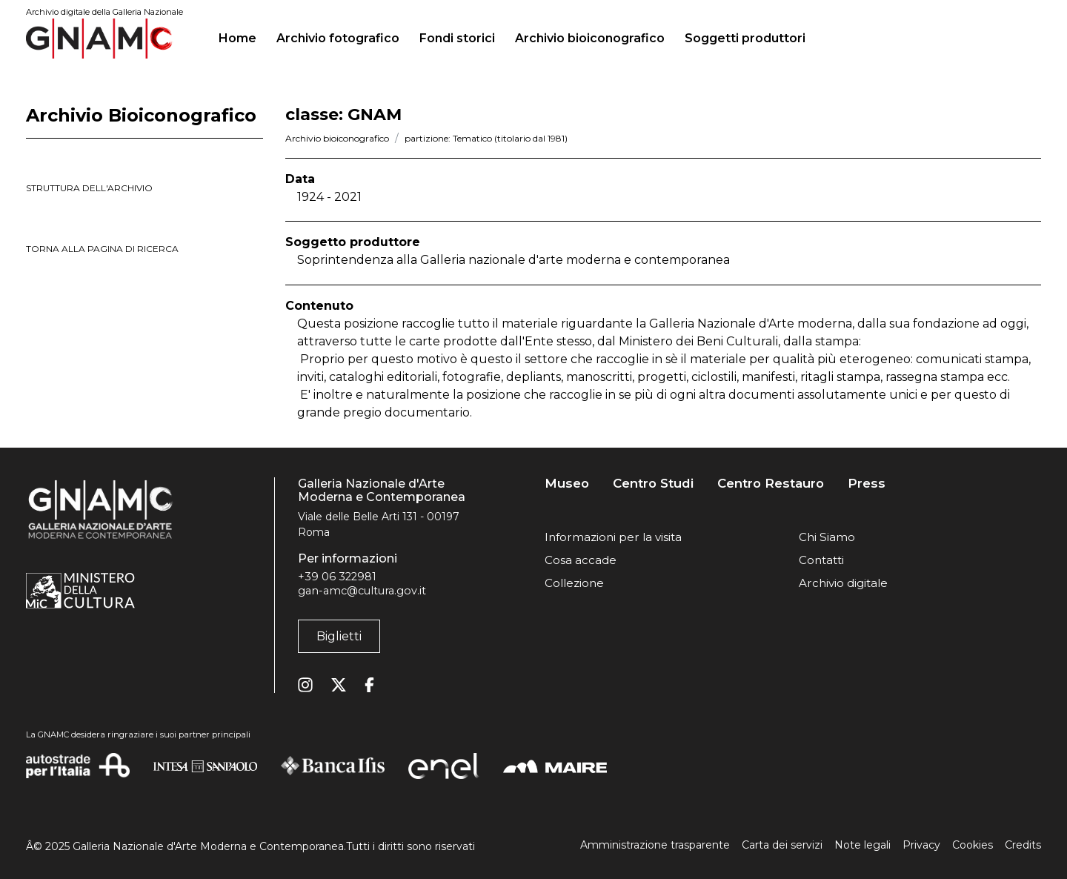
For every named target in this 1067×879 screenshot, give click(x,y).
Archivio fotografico (337, 38)
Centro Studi (653, 483)
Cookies (972, 845)
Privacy (921, 845)
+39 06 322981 (337, 576)
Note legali (862, 845)
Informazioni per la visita (613, 537)
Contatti (821, 560)
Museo (567, 483)
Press (866, 483)
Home (243, 36)
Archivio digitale (843, 583)
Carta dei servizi (782, 845)
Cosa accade (580, 560)
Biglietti (339, 636)
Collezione (574, 583)
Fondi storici (457, 38)
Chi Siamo (827, 537)
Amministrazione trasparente (655, 845)
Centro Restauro (770, 483)
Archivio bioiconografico (590, 38)
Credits (1023, 845)
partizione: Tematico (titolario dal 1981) (486, 138)
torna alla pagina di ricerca (102, 248)
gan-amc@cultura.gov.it (362, 590)
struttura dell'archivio (89, 187)
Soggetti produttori (745, 38)
